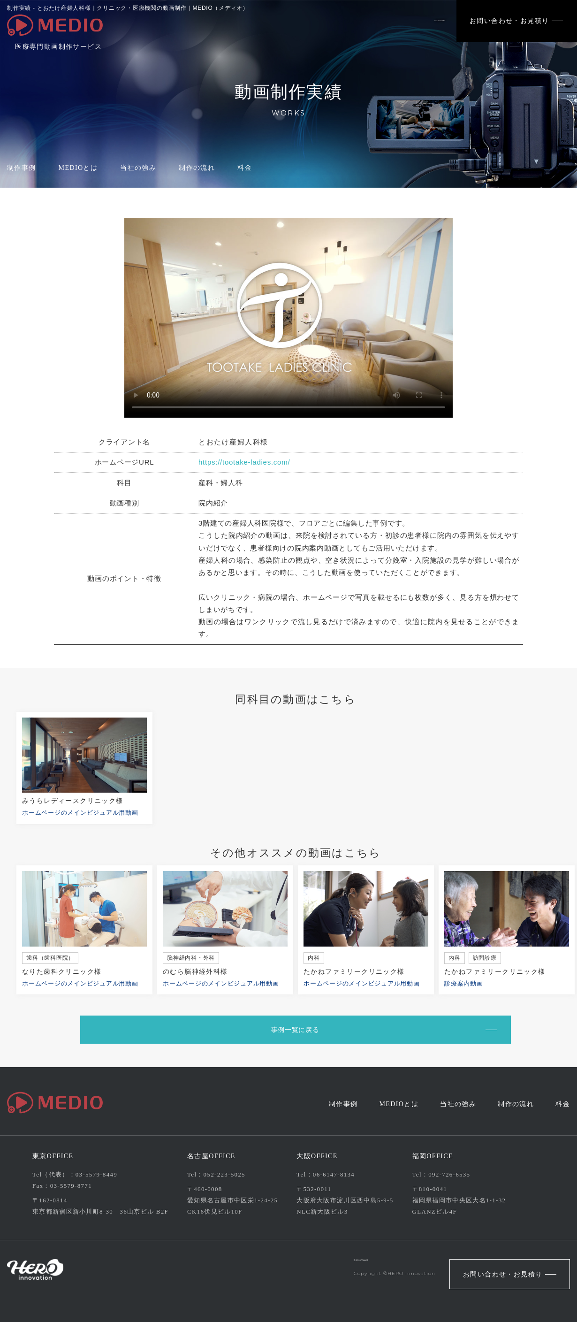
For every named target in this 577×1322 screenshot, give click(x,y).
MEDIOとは (78, 167)
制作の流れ (197, 167)
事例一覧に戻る (290, 1029)
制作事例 (21, 167)
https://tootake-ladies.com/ (244, 462)
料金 (244, 167)
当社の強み (138, 167)
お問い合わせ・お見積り (509, 20)
